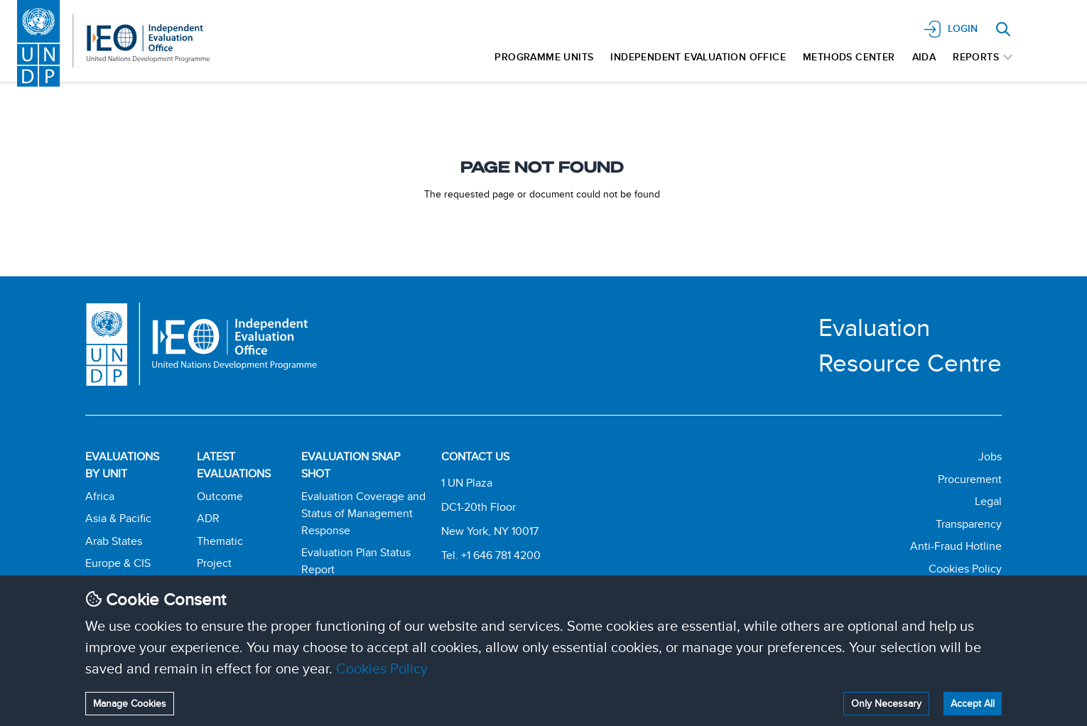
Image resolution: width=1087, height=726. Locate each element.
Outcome (220, 496)
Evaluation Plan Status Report (356, 561)
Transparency (969, 524)
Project (214, 563)
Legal (988, 501)
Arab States (113, 541)
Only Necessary (886, 703)
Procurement (970, 479)
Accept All (973, 703)
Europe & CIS (118, 563)
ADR (208, 518)
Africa (99, 496)
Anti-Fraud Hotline (956, 546)
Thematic (220, 541)
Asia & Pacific (118, 518)
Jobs (990, 456)
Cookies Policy (382, 668)
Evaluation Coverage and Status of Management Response (363, 513)
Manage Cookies (129, 703)
